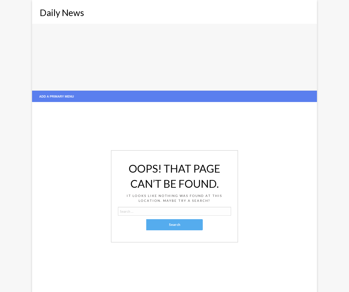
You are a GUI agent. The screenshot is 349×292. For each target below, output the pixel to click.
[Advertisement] (174, 57)
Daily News (62, 12)
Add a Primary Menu (56, 96)
